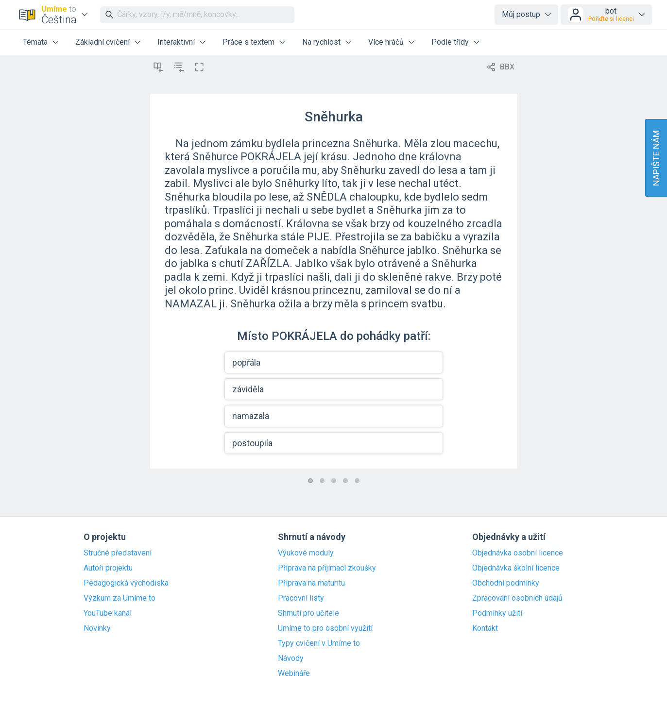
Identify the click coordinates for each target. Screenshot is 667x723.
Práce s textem (248, 42)
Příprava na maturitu (311, 583)
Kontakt (485, 628)
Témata (35, 42)
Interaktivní (176, 42)
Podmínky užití (497, 613)
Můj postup (521, 14)
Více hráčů (386, 42)
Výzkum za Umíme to (119, 598)
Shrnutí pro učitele (308, 613)
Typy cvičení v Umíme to (319, 643)
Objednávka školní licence (516, 568)
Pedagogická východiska (126, 583)
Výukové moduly (306, 553)
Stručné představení (118, 553)
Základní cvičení (102, 42)
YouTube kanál (108, 613)
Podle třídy (450, 42)
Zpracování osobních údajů (517, 598)
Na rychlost (321, 42)
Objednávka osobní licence (517, 553)
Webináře (294, 673)
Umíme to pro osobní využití (325, 628)
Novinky (97, 628)
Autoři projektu (108, 568)
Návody (291, 658)
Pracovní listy (301, 598)
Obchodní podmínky (505, 583)
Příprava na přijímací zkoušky (327, 568)
